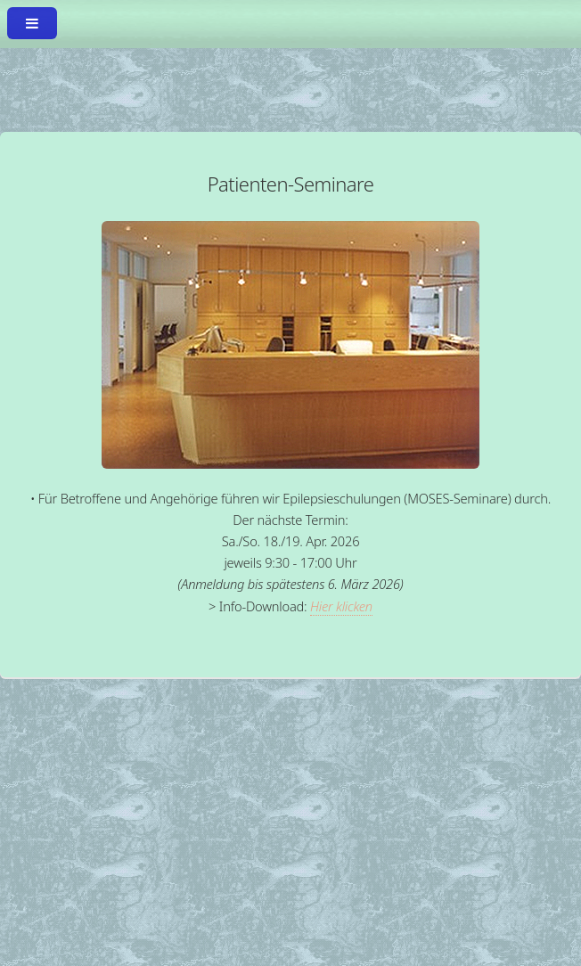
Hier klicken (341, 606)
